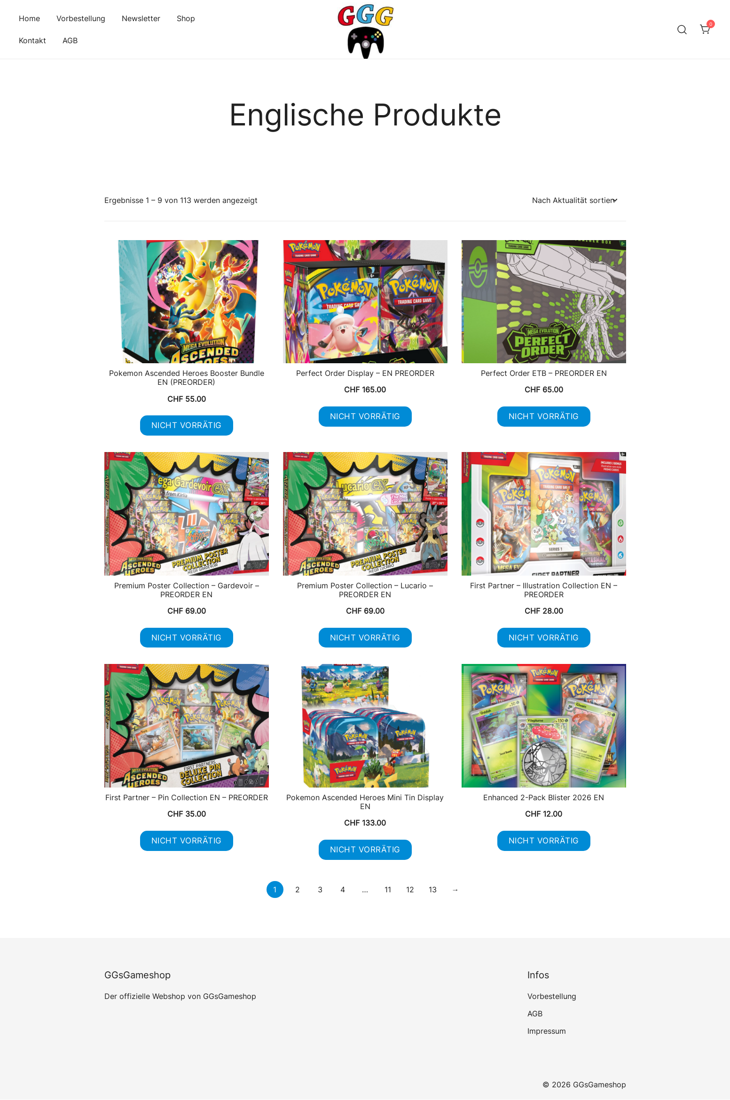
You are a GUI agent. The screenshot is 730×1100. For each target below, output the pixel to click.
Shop (186, 18)
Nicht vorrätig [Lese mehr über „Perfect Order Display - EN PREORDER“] (365, 416)
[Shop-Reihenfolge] (574, 200)
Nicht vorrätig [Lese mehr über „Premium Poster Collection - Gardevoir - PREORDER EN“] (186, 637)
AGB (70, 40)
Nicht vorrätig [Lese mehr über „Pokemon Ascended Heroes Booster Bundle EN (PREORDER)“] (186, 425)
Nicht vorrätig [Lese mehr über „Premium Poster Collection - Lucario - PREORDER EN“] (365, 637)
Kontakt (32, 40)
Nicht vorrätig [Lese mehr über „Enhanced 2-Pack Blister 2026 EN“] (544, 841)
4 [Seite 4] (342, 890)
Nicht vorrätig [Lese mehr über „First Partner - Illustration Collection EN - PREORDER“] (544, 637)
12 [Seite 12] (410, 890)
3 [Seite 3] (320, 890)
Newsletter (141, 18)
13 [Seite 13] (433, 890)
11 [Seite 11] (388, 890)
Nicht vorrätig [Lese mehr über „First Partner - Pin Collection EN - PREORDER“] (186, 841)
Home (29, 18)
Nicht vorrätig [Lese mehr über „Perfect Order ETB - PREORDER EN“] (544, 416)
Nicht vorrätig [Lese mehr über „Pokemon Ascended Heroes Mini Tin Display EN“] (365, 850)
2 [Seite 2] (297, 890)
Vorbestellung (80, 18)
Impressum (546, 1031)
